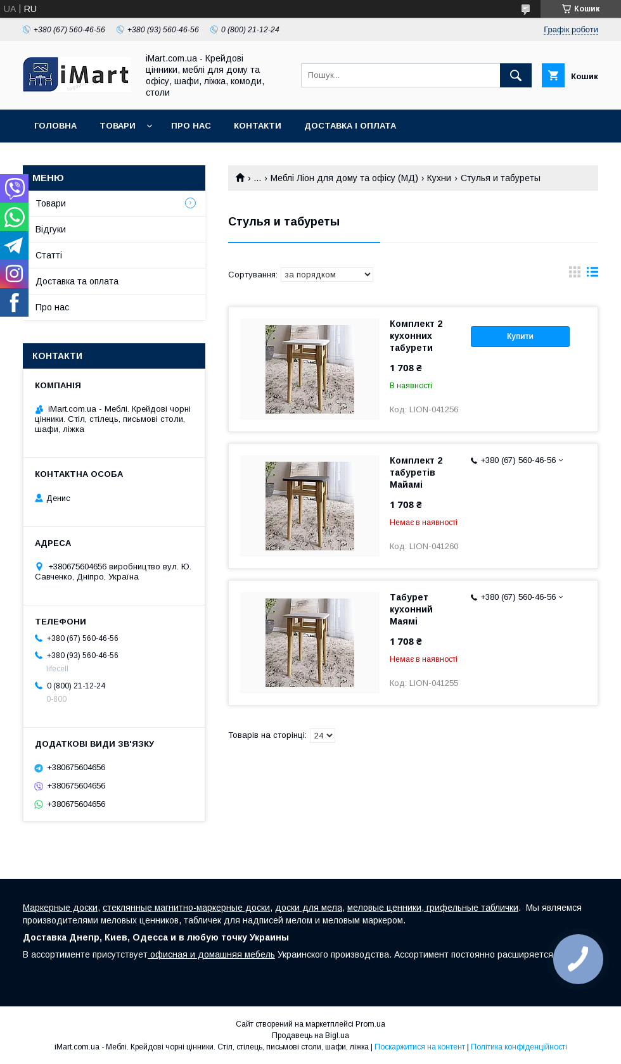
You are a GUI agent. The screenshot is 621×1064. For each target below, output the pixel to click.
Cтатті (48, 255)
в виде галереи (574, 275)
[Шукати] (516, 75)
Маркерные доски (60, 907)
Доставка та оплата (76, 281)
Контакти (257, 125)
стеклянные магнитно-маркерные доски (186, 907)
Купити (520, 336)
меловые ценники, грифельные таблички (432, 907)
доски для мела (308, 907)
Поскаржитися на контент (420, 1046)
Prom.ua (370, 1024)
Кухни (439, 178)
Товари (117, 125)
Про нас (191, 125)
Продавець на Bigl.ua (310, 1035)
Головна (55, 125)
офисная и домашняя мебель (211, 954)
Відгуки (50, 229)
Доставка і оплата (350, 125)
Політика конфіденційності (519, 1046)
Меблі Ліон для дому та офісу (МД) (344, 178)
